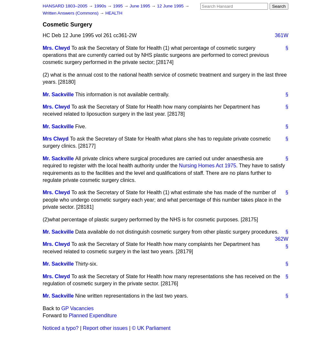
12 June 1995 (171, 6)
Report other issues (105, 328)
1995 (118, 6)
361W (281, 35)
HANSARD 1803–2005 (65, 6)
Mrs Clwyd (56, 139)
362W (281, 239)
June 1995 (140, 6)
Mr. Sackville (58, 94)
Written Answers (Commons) (71, 13)
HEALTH (114, 13)
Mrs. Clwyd (56, 48)
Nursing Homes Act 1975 (207, 165)
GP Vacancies (77, 308)
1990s (100, 6)
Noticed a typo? (61, 328)
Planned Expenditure (93, 315)
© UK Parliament (151, 328)
